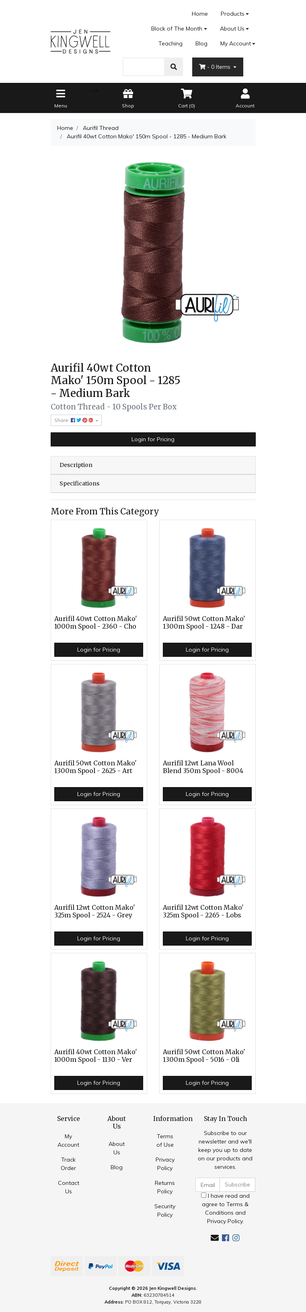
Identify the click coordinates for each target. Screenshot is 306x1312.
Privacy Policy (165, 1164)
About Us (232, 28)
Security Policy (164, 1210)
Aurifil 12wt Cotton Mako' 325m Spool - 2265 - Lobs (203, 911)
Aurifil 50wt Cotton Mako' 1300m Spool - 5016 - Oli (204, 1055)
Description (76, 465)
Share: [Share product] (74, 420)
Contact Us (68, 1187)
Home (200, 13)
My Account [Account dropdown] (235, 43)
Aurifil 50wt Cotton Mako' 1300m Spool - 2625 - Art (95, 767)
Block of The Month (176, 28)
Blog (201, 43)
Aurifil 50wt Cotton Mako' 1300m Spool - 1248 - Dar (204, 622)
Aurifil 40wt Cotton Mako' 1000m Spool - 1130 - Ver (95, 1055)
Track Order (68, 1164)
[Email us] (215, 1238)
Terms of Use (165, 1140)
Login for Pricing (153, 439)
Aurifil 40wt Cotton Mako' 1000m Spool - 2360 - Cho (95, 622)
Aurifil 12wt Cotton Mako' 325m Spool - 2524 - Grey (94, 911)
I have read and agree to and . (225, 1208)
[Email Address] (207, 1185)
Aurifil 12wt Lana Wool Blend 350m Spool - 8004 (203, 767)
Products (232, 13)
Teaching (170, 43)
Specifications (79, 483)
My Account (68, 1140)
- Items (215, 66)
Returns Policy (165, 1187)
